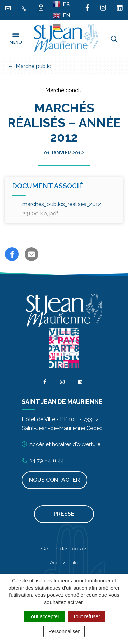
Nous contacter (54, 480)
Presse (64, 514)
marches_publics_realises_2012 (61, 209)
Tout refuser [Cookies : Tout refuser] (86, 616)
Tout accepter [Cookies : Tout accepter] (44, 616)
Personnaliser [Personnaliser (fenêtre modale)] (64, 631)
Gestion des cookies (64, 549)
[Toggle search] (114, 39)
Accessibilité (64, 563)
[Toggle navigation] (15, 39)
